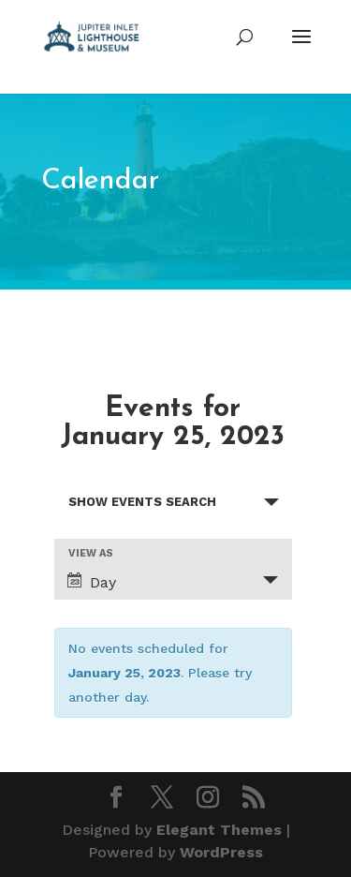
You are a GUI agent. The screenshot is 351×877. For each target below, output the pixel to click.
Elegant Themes (219, 830)
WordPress (221, 852)
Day (91, 581)
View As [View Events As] (90, 553)
